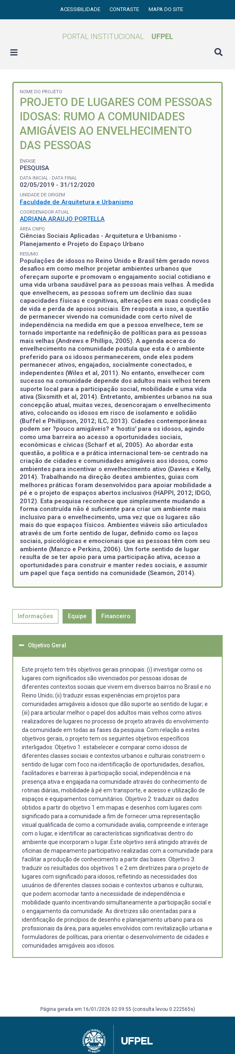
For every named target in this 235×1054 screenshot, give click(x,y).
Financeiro (115, 616)
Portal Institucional (117, 36)
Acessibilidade (81, 9)
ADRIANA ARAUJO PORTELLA (62, 219)
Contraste (124, 9)
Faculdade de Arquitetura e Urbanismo (76, 202)
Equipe (77, 616)
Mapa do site (166, 9)
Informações (35, 616)
